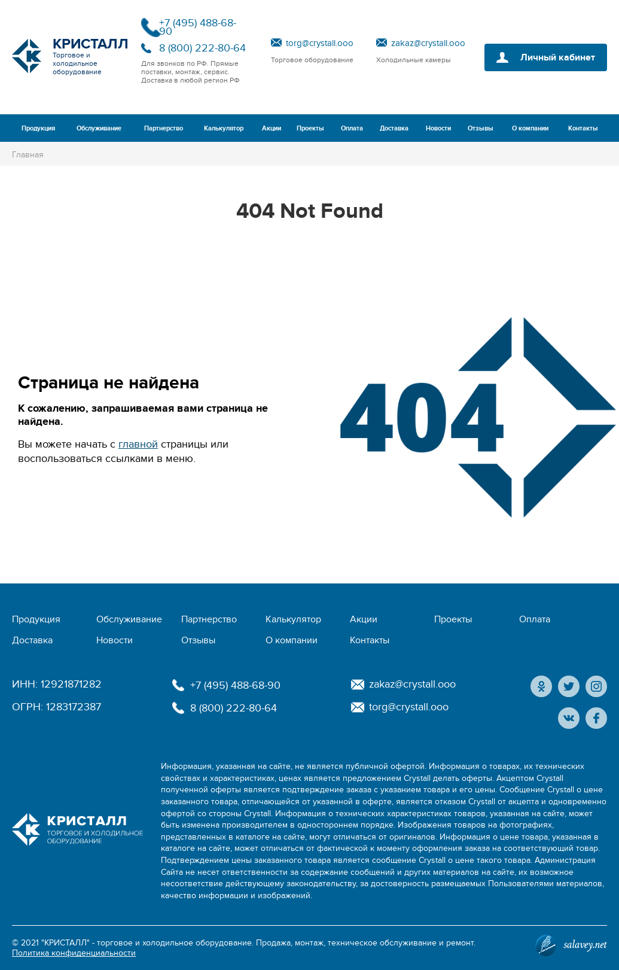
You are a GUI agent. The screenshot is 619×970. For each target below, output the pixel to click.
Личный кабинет (557, 57)
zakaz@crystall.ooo (428, 43)
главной (138, 444)
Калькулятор (223, 128)
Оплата (352, 128)
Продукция (38, 128)
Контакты (583, 128)
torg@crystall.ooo (319, 43)
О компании (530, 128)
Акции (271, 128)
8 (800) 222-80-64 (202, 48)
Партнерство (163, 128)
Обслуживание (99, 128)
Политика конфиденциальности (74, 953)
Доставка (394, 128)
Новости (438, 128)
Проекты (310, 128)
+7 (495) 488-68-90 (197, 27)
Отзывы (480, 128)
